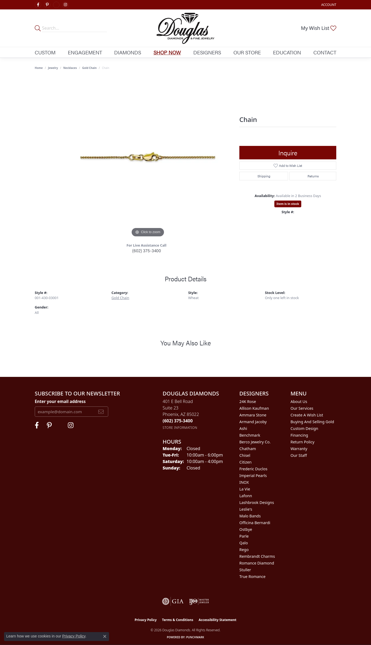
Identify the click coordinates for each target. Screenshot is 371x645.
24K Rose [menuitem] (247, 401)
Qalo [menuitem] (243, 542)
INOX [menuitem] (244, 482)
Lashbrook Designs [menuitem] (256, 502)
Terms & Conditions (177, 620)
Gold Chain (89, 68)
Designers (207, 52)
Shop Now (167, 52)
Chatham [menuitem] (247, 448)
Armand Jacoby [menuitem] (253, 421)
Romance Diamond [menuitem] (256, 563)
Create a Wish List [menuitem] (306, 415)
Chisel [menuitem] (244, 455)
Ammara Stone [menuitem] (252, 415)
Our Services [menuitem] (301, 408)
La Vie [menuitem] (244, 489)
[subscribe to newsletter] (101, 411)
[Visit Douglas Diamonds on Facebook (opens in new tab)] (38, 5)
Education (287, 52)
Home (39, 68)
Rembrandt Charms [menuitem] (257, 556)
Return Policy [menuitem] (302, 441)
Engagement (85, 52)
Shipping (263, 176)
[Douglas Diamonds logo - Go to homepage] (185, 28)
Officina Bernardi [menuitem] (254, 522)
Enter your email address (60, 401)
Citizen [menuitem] (245, 462)
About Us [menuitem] (298, 401)
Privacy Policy (146, 620)
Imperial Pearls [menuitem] (253, 475)
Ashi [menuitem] (243, 428)
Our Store (247, 52)
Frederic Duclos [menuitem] (253, 468)
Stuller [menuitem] (245, 569)
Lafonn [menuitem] (245, 495)
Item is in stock (287, 204)
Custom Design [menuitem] (304, 428)
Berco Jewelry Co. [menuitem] (255, 441)
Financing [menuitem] (299, 435)
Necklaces (70, 68)
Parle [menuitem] (244, 536)
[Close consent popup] (104, 636)
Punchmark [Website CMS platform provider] (195, 637)
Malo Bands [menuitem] (250, 515)
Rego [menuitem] (244, 549)
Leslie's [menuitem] (245, 509)
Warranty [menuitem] (298, 448)
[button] (328, 4)
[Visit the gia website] (173, 601)
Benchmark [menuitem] (249, 435)
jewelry (53, 68)
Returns (312, 176)
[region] (148, 158)
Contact (324, 52)
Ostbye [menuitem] (245, 529)
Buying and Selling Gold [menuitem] (312, 421)
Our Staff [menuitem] (298, 455)
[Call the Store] (178, 421)
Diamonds (127, 52)
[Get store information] (180, 427)
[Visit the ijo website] (199, 601)
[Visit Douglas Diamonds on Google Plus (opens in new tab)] (56, 5)
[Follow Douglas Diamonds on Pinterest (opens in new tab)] (47, 5)
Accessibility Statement (217, 620)
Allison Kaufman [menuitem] (254, 408)
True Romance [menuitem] (252, 576)
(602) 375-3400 (146, 250)
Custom (45, 52)
